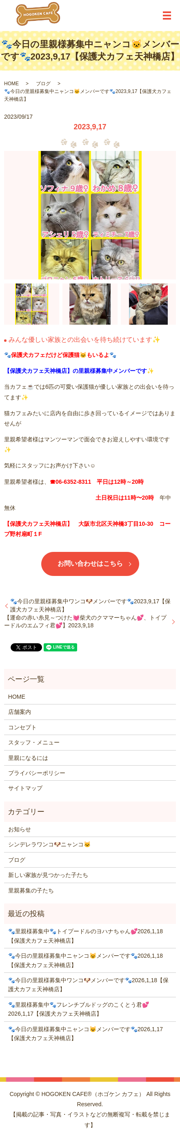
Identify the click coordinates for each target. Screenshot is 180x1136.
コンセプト (22, 727)
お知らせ (19, 829)
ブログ (43, 83)
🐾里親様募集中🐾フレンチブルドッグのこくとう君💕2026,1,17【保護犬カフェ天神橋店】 (78, 1009)
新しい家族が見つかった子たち (48, 875)
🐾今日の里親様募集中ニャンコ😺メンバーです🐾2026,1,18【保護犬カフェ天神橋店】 (85, 960)
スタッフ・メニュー (34, 742)
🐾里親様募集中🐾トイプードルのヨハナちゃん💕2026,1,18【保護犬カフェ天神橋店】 (85, 935)
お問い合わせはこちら (90, 563)
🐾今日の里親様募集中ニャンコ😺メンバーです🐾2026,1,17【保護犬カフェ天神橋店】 (85, 1033)
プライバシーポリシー (36, 773)
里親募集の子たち (31, 890)
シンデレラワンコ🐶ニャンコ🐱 (49, 844)
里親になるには (28, 758)
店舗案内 (19, 712)
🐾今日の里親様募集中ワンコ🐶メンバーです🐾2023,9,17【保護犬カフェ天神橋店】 (90, 605)
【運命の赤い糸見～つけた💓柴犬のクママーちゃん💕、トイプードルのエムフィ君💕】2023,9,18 (85, 621)
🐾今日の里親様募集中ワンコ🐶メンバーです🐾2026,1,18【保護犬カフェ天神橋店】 (88, 984)
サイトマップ (25, 788)
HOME (11, 83)
